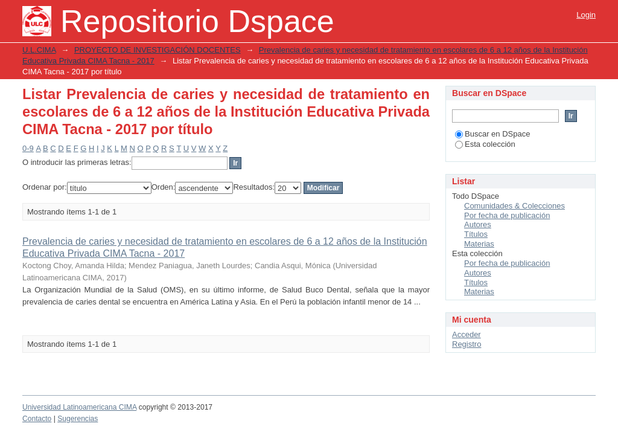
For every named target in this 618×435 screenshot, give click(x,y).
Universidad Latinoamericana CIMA (79, 407)
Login (586, 14)
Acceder (466, 334)
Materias (479, 243)
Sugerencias (77, 418)
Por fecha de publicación (507, 215)
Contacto (36, 418)
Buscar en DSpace (492, 133)
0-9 (28, 148)
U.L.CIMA (39, 49)
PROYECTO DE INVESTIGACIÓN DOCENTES (157, 49)
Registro (466, 344)
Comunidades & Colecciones (514, 205)
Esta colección (485, 144)
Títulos (476, 234)
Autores (477, 224)
